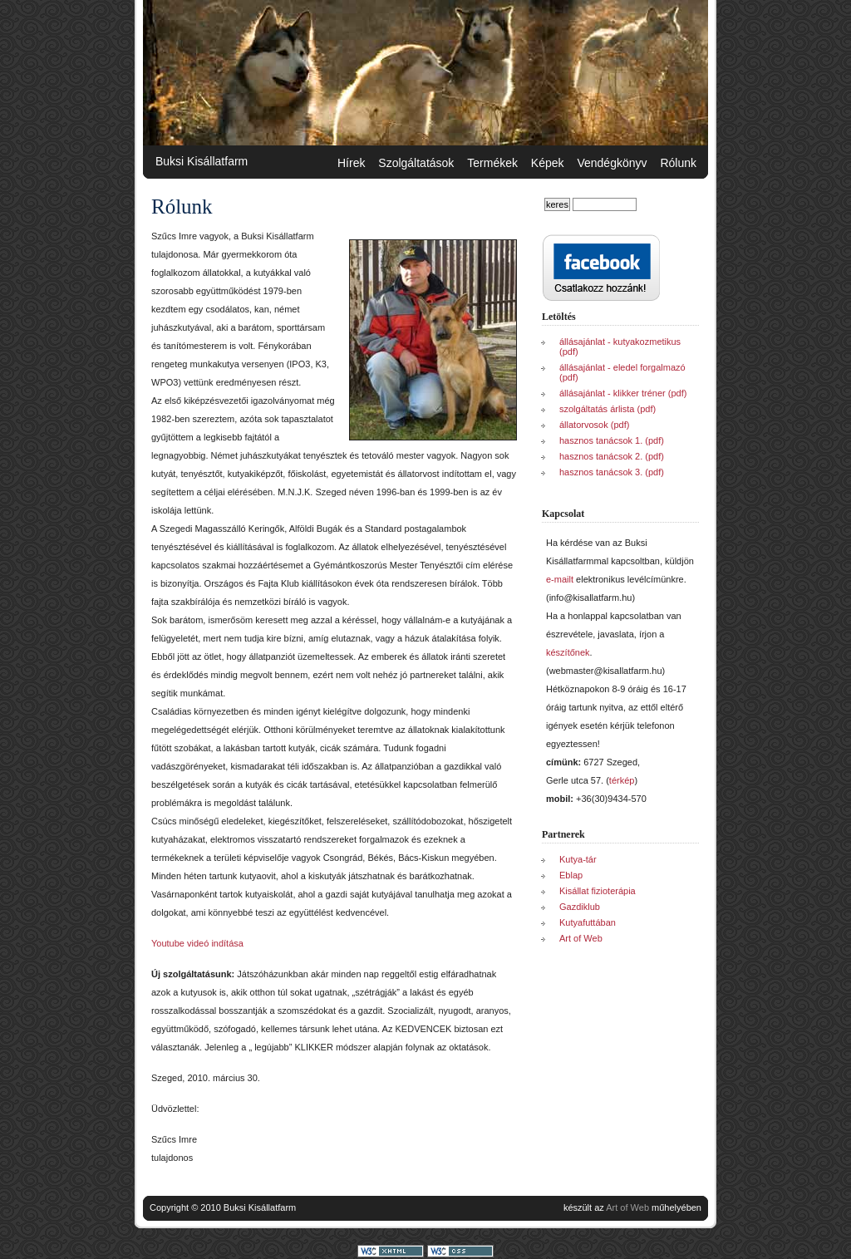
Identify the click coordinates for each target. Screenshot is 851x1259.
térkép (622, 780)
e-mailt (559, 579)
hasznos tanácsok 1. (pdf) (611, 440)
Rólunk (678, 163)
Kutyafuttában (587, 922)
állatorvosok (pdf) (594, 425)
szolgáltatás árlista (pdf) (607, 409)
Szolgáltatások (416, 163)
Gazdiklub (579, 907)
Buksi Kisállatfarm (201, 161)
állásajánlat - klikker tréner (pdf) (622, 393)
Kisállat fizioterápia (597, 891)
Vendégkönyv (612, 163)
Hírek (351, 163)
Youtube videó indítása (197, 943)
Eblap (571, 875)
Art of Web (581, 938)
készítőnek (568, 652)
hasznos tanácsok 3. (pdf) (611, 472)
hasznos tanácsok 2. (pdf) (611, 456)
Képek (547, 163)
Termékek (492, 163)
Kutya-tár (578, 859)
